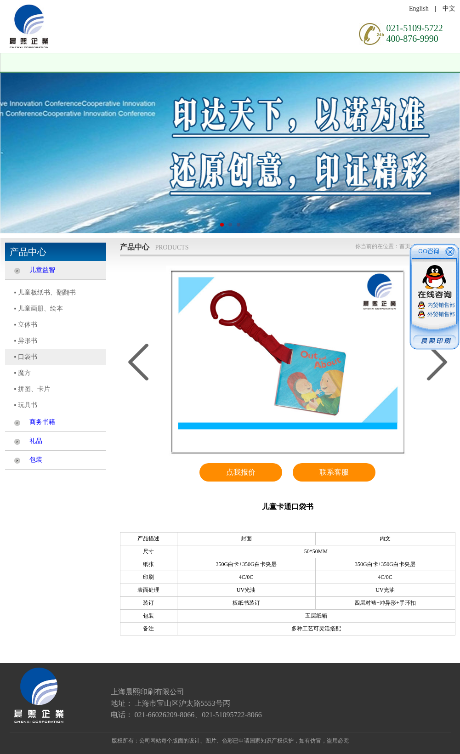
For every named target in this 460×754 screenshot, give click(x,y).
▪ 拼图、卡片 (32, 389)
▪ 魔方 (22, 372)
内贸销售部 (441, 305)
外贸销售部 (441, 314)
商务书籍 (42, 422)
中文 (449, 8)
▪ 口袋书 (25, 356)
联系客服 (334, 472)
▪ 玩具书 (25, 405)
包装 (35, 459)
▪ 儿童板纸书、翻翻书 (45, 292)
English (419, 8)
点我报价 (241, 472)
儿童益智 (42, 269)
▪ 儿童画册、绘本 (38, 308)
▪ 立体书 (25, 324)
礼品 (35, 440)
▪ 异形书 (25, 340)
